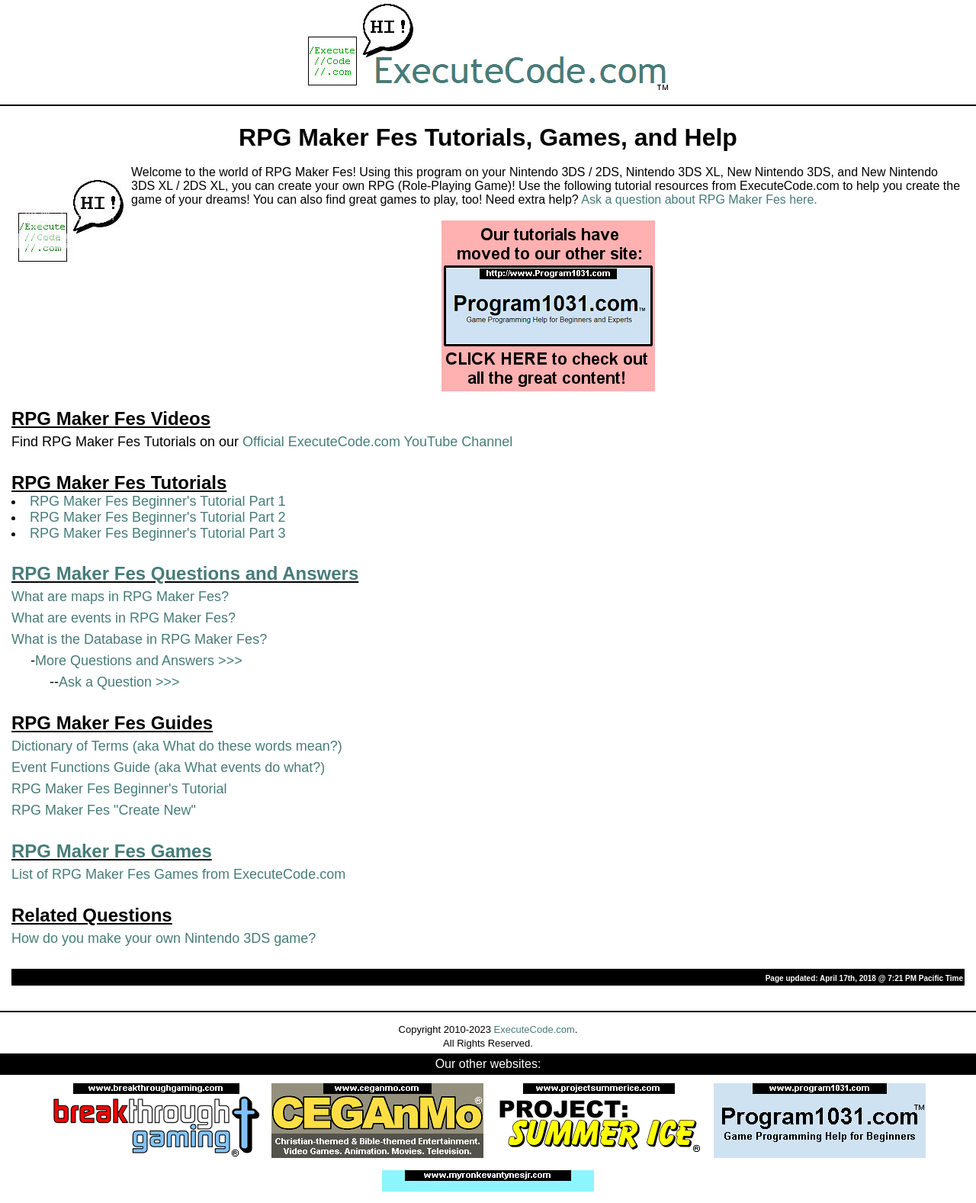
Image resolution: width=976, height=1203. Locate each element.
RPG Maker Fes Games (111, 851)
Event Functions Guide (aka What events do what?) (168, 767)
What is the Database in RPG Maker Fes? (139, 639)
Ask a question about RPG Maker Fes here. (699, 199)
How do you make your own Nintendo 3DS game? (163, 938)
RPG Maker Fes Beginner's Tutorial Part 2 (158, 517)
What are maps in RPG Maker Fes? (120, 596)
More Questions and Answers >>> (138, 660)
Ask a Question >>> (119, 682)
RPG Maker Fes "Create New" (103, 810)
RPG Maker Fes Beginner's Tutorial (119, 788)
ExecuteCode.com (534, 1029)
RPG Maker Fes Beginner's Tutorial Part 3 (158, 533)
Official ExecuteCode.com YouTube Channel (377, 441)
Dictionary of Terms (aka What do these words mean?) (176, 746)
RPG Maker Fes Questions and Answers (184, 573)
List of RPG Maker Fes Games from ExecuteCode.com (178, 874)
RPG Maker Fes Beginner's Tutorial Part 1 (158, 501)
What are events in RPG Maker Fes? (123, 618)
